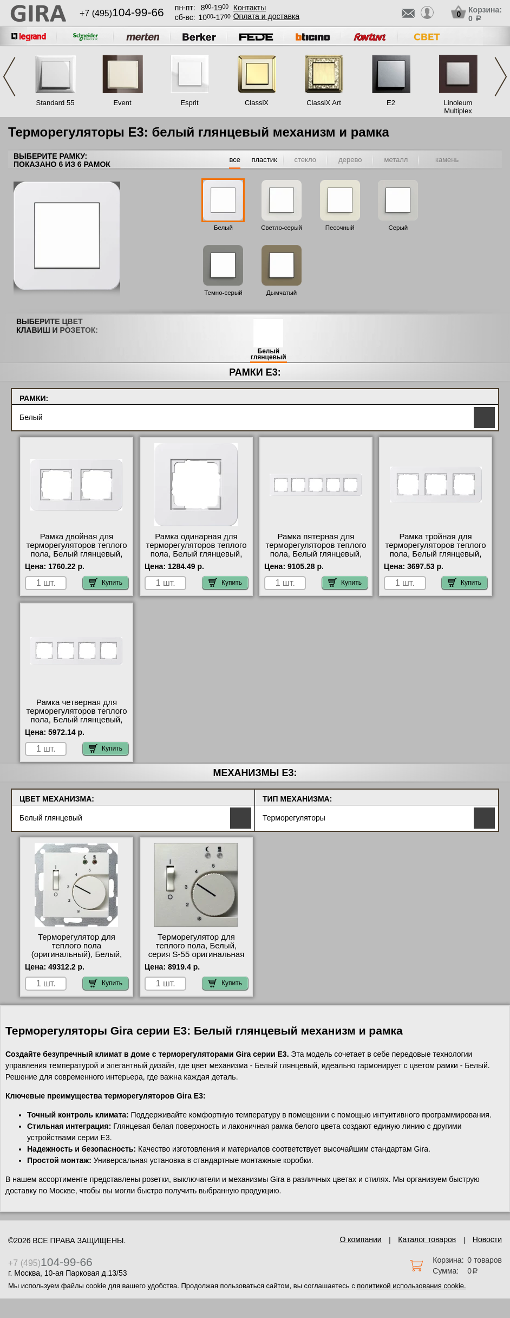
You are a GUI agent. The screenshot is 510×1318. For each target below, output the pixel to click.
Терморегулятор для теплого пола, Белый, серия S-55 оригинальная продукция (196, 950)
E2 (391, 103)
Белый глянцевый (268, 354)
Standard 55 (55, 103)
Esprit (189, 103)
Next (500, 76)
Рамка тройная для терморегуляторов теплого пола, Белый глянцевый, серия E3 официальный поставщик (435, 554)
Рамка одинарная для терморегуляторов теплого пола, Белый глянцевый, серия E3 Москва (196, 549)
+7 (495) (122, 13)
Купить (105, 582)
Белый (223, 227)
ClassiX (257, 103)
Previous (9, 76)
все (234, 160)
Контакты (249, 7)
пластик (264, 160)
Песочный (340, 227)
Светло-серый (281, 227)
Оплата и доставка (266, 16)
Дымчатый (281, 292)
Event (122, 103)
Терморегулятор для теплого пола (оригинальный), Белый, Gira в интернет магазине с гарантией (76, 954)
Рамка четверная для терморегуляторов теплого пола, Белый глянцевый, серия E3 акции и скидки (76, 715)
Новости (487, 1239)
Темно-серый (223, 292)
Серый (398, 227)
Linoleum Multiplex (458, 107)
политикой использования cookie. (411, 1286)
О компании (360, 1239)
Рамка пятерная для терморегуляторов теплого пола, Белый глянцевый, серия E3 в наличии (315, 549)
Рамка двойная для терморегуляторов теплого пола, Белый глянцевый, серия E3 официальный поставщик (76, 554)
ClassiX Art (323, 103)
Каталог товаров (427, 1239)
